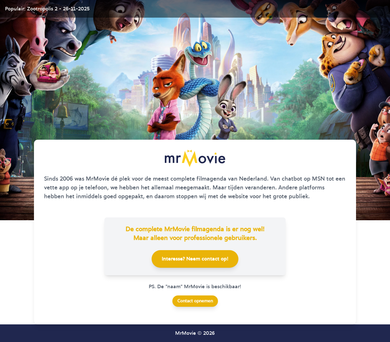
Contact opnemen (195, 301)
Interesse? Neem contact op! (195, 258)
